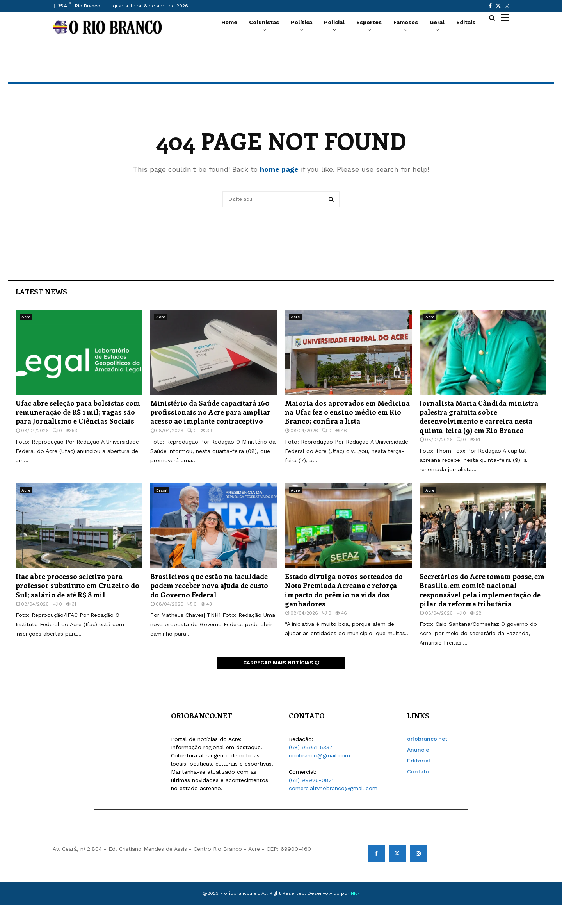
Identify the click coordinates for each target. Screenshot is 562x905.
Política (301, 22)
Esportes (369, 22)
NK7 (355, 893)
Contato (418, 771)
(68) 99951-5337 (311, 747)
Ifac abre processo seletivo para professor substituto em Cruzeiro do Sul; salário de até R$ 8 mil (77, 585)
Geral (437, 22)
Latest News (41, 291)
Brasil (161, 490)
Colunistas (264, 22)
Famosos (405, 22)
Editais (465, 22)
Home (229, 22)
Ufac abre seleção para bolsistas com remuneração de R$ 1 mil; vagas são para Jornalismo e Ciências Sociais (78, 412)
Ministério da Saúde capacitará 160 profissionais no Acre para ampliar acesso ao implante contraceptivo (210, 412)
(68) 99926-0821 (311, 780)
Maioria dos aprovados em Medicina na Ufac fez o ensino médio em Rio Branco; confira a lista (347, 412)
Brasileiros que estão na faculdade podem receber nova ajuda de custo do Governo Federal (209, 585)
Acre (25, 317)
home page (279, 169)
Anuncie (418, 749)
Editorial (418, 760)
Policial (334, 22)
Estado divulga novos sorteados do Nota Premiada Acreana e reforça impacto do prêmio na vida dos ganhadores (344, 590)
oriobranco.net (427, 739)
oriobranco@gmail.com (319, 755)
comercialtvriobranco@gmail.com (333, 788)
